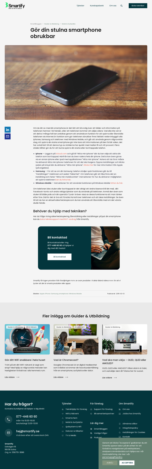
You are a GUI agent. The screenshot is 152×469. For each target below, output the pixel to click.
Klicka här (88, 165)
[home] (15, 5)
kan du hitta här (63, 179)
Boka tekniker (138, 5)
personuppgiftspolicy (112, 457)
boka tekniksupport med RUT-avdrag (58, 219)
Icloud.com (61, 153)
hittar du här (117, 183)
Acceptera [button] (127, 462)
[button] (80, 5)
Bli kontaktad (59, 256)
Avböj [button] (110, 462)
